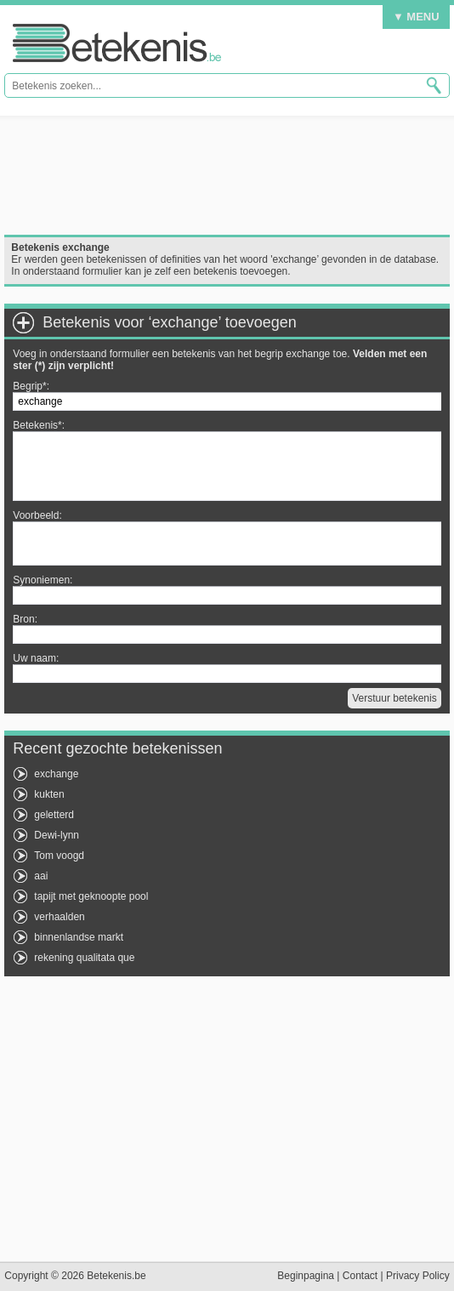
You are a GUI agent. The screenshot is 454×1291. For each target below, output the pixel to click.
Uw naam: (36, 658)
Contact (360, 1276)
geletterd (54, 815)
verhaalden (59, 917)
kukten (49, 794)
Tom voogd (59, 856)
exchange (56, 774)
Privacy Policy (418, 1276)
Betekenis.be (117, 43)
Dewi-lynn (56, 835)
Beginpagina (305, 1276)
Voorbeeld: (37, 515)
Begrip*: (31, 386)
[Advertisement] (226, 175)
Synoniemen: (42, 580)
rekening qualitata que (84, 958)
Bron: (25, 619)
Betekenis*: (39, 425)
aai (41, 876)
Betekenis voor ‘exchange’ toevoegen (170, 322)
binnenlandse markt (78, 937)
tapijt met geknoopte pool (91, 896)
